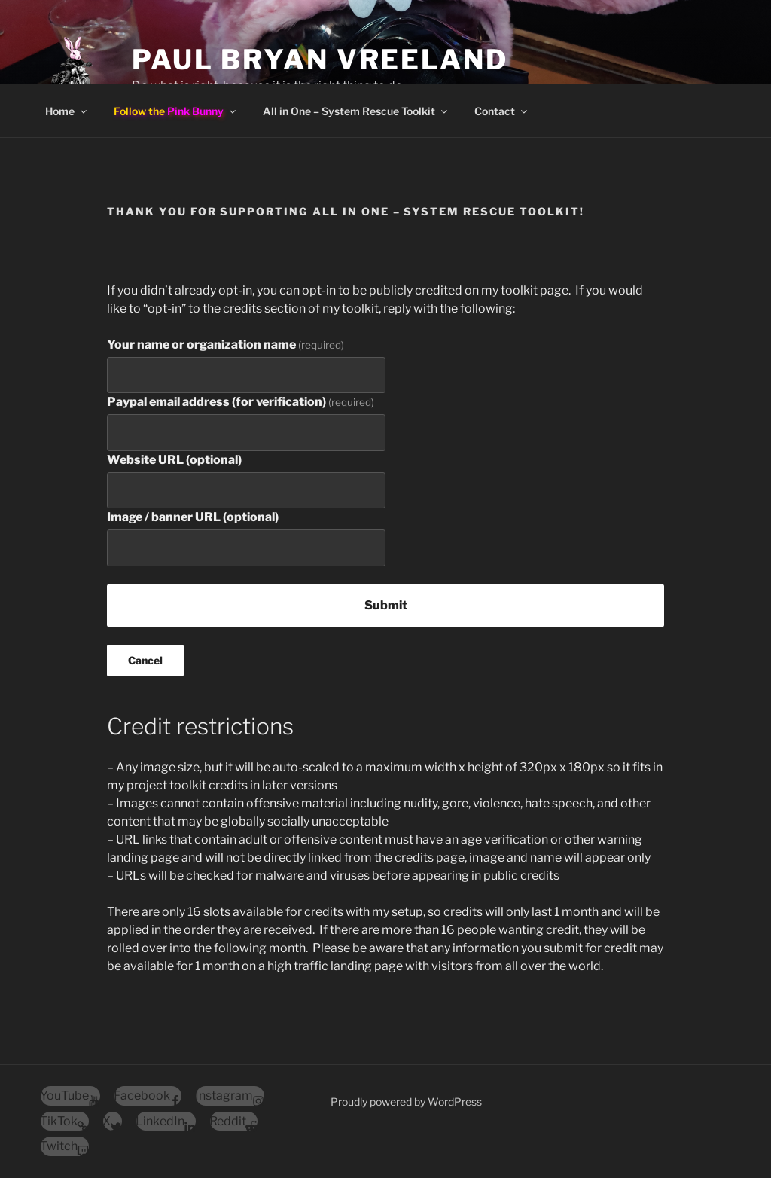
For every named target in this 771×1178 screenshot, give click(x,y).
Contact (501, 111)
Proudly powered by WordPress (406, 1101)
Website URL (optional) (174, 460)
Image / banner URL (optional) (193, 517)
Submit (385, 605)
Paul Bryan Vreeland (320, 59)
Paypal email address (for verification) (240, 402)
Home (67, 111)
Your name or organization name (225, 344)
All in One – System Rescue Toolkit (356, 111)
